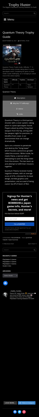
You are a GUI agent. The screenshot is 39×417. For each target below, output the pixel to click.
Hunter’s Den (7, 266)
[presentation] (19, 98)
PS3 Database (15, 237)
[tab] (19, 98)
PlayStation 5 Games (9, 259)
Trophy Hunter (19, 5)
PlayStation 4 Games (9, 261)
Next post (31, 244)
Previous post (9, 244)
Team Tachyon (13, 240)
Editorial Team (24, 41)
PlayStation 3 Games (9, 264)
